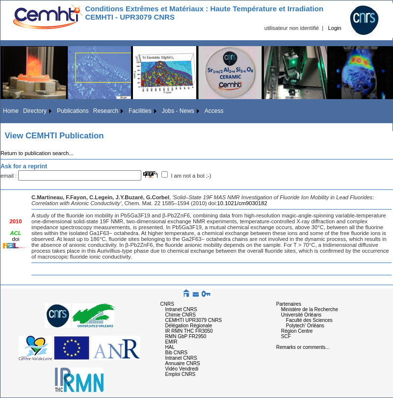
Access (214, 110)
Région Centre (297, 331)
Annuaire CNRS (182, 363)
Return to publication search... (37, 153)
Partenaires (288, 304)
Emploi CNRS (180, 374)
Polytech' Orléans (305, 325)
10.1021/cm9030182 (242, 203)
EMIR (171, 342)
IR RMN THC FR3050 (189, 331)
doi (16, 239)
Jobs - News (178, 110)
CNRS (167, 304)
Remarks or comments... (303, 347)
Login (334, 28)
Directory (35, 110)
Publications (73, 110)
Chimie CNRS (180, 315)
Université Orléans (301, 315)
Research (105, 110)
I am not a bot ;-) (190, 176)
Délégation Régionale (188, 325)
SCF (286, 336)
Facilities (140, 110)
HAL (170, 347)
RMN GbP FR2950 (186, 336)
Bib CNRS (176, 352)
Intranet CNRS (181, 309)
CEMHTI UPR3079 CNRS (193, 320)
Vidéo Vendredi (182, 368)
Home (11, 110)
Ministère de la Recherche (309, 309)
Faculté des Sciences (309, 320)
